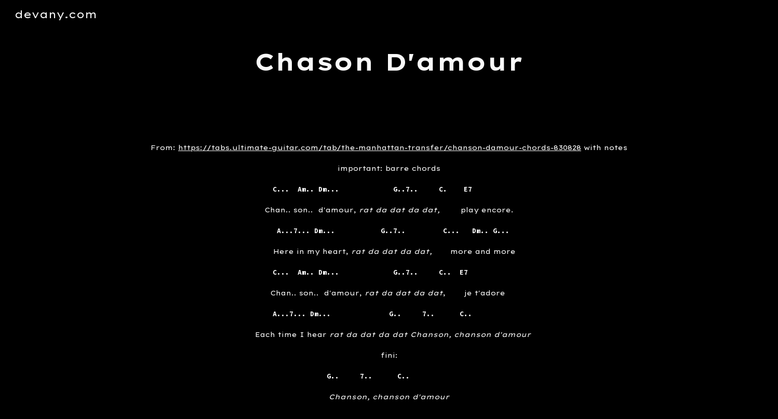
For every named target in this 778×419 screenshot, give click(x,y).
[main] (389, 62)
